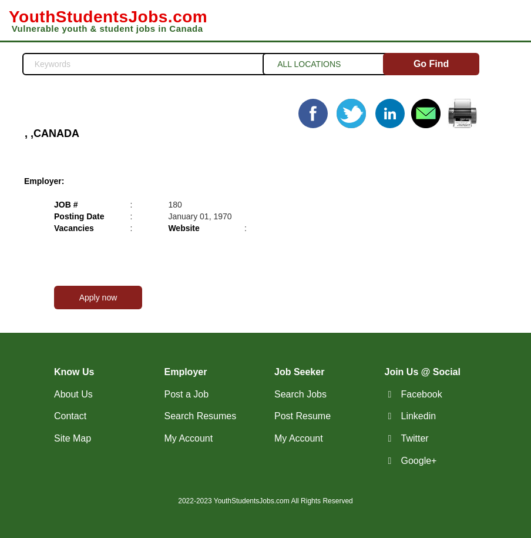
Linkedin (418, 416)
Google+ (419, 461)
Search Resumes (200, 416)
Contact (70, 416)
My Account (188, 438)
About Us (73, 394)
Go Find (431, 64)
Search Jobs (300, 394)
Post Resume (302, 416)
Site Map (72, 438)
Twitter (415, 438)
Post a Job (186, 394)
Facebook (421, 394)
